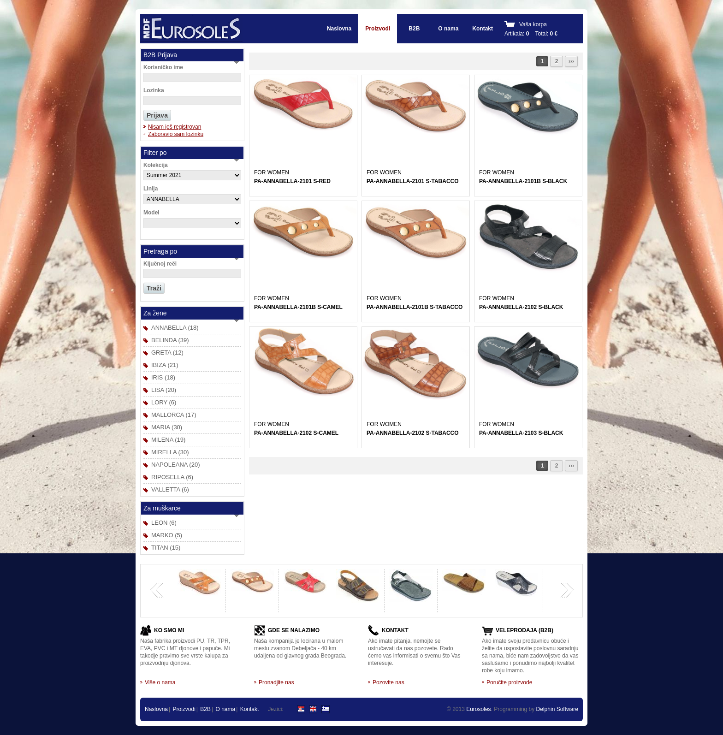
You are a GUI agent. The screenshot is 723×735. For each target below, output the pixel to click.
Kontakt (482, 28)
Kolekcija (155, 165)
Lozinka (153, 90)
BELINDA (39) (170, 340)
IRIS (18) (163, 377)
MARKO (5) (166, 535)
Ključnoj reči (160, 264)
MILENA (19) (168, 439)
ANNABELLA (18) (175, 327)
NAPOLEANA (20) (175, 464)
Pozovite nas (388, 682)
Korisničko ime (163, 67)
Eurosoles (478, 709)
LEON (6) (164, 522)
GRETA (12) (167, 352)
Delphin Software (557, 709)
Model (151, 212)
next (567, 590)
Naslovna (339, 28)
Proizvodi (377, 28)
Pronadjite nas (276, 682)
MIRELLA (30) (170, 452)
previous (157, 590)
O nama (448, 28)
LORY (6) (163, 402)
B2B (414, 28)
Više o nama (160, 682)
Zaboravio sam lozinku (175, 134)
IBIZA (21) (164, 365)
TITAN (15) (165, 547)
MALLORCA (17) (173, 414)
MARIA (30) (166, 427)
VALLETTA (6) (170, 489)
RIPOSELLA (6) (172, 477)
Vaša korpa (533, 24)
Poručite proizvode (509, 682)
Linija (150, 188)
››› (571, 61)
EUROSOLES (191, 28)
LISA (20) (163, 389)
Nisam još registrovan (174, 127)
